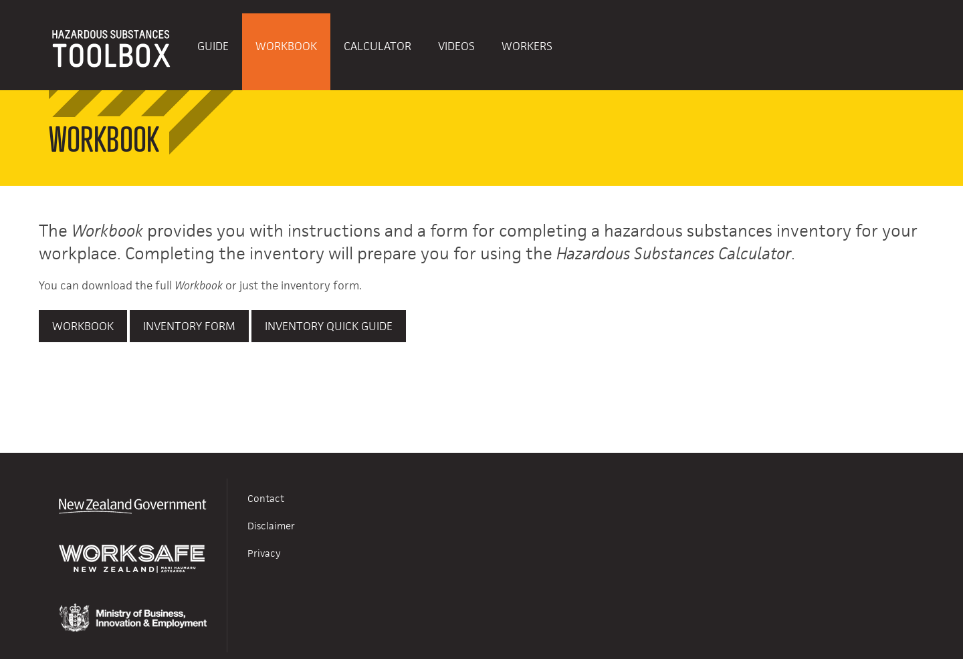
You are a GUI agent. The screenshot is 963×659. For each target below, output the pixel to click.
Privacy (264, 553)
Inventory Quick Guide (329, 326)
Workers (527, 46)
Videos (456, 46)
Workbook (286, 46)
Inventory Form (189, 326)
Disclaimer (271, 525)
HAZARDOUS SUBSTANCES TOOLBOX (111, 51)
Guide (213, 46)
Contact (265, 498)
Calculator (377, 46)
